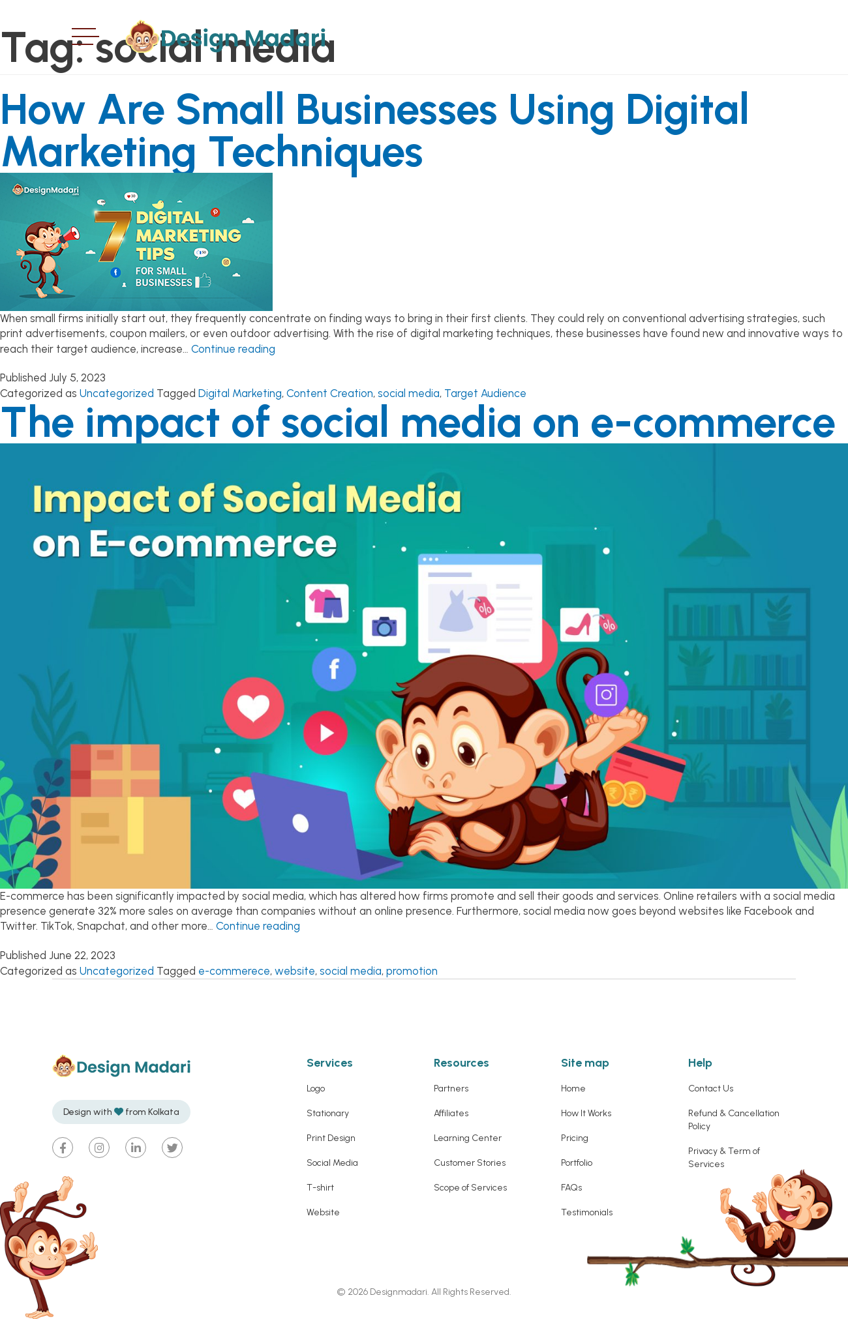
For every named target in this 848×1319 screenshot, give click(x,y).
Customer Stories (470, 1162)
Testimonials (587, 1212)
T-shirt (320, 1187)
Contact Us (710, 1088)
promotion (412, 970)
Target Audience (485, 393)
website (295, 970)
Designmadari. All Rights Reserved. (439, 1291)
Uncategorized (117, 393)
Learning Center (468, 1138)
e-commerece (234, 970)
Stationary (328, 1113)
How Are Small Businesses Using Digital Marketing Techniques (375, 130)
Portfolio (576, 1162)
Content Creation (329, 393)
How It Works (586, 1113)
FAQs (571, 1187)
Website (323, 1212)
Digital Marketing (240, 393)
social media (409, 393)
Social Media (332, 1162)
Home (573, 1088)
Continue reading (233, 348)
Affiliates (451, 1113)
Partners (451, 1088)
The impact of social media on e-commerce (418, 421)
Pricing (574, 1138)
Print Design (331, 1138)
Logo (316, 1088)
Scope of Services (470, 1187)
